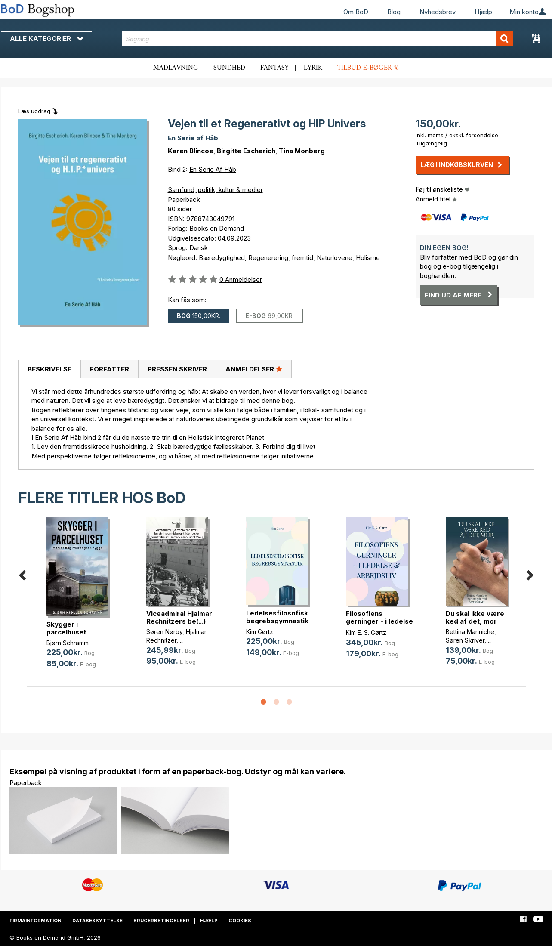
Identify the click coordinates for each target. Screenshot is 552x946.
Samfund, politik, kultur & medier (215, 189)
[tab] (49, 369)
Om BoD (355, 12)
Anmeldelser (253, 369)
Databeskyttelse (97, 921)
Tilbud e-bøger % (368, 68)
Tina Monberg (302, 151)
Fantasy (274, 68)
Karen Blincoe (190, 151)
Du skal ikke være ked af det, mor (475, 617)
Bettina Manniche (470, 631)
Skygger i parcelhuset (66, 628)
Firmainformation (35, 921)
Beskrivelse (49, 369)
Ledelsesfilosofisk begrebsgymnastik (277, 617)
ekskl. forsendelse (473, 135)
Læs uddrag (34, 111)
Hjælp (483, 12)
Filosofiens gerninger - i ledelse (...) (379, 621)
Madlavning (175, 68)
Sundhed (229, 68)
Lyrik (313, 68)
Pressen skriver (177, 369)
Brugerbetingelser (161, 921)
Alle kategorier (46, 38)
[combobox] (317, 38)
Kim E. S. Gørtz (366, 632)
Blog (394, 12)
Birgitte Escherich (246, 151)
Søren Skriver (465, 640)
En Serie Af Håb (212, 169)
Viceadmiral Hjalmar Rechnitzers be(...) (179, 617)
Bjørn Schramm (67, 642)
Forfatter (109, 369)
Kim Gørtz (259, 631)
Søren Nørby (164, 631)
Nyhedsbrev (437, 12)
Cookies (239, 921)
